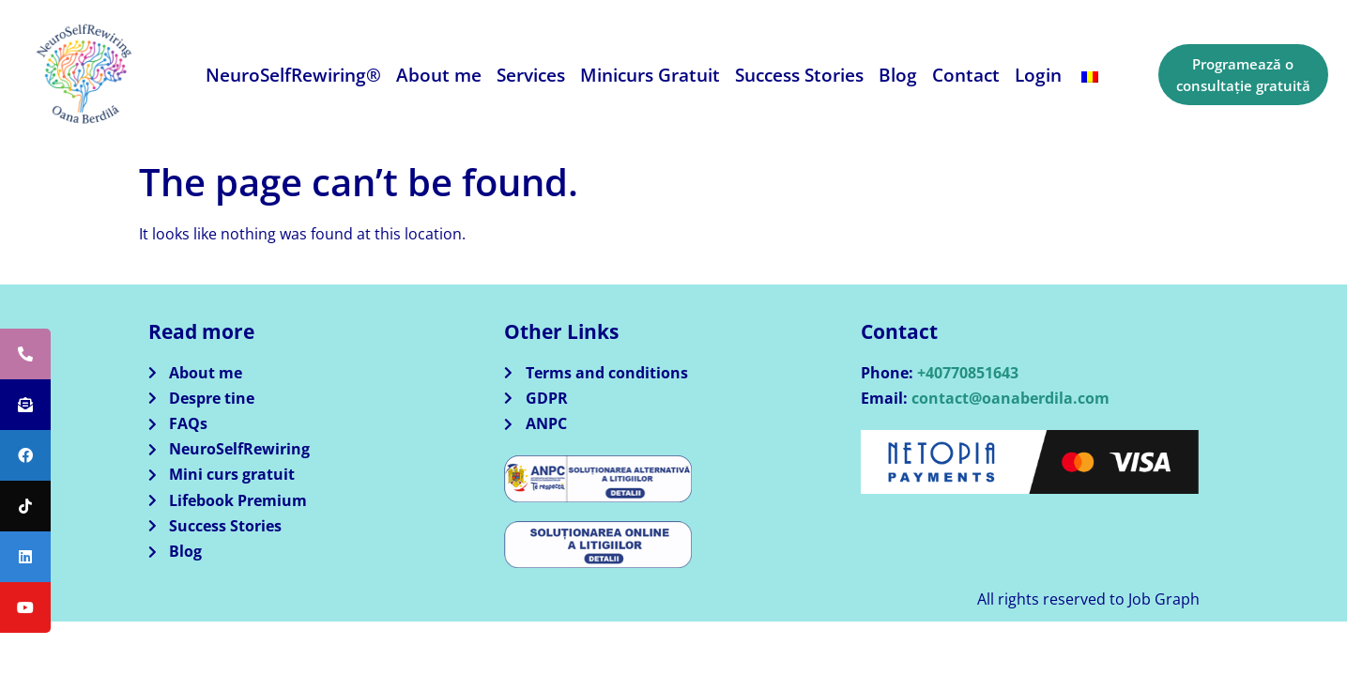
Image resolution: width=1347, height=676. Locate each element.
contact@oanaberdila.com (1010, 398)
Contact (966, 75)
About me (439, 75)
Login (1038, 75)
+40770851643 (967, 372)
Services (531, 75)
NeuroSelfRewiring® (293, 75)
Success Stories (799, 75)
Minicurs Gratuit (650, 75)
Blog (898, 75)
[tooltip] (25, 354)
